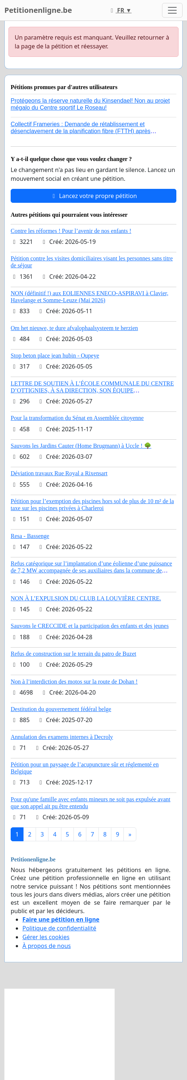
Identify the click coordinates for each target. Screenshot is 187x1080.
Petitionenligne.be (38, 10)
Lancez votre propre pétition (93, 196)
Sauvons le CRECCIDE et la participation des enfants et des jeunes (90, 626)
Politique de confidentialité (59, 928)
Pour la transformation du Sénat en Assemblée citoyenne (77, 418)
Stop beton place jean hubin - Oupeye (55, 355)
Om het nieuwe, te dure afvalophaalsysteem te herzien (74, 328)
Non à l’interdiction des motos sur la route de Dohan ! (74, 681)
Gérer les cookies (45, 937)
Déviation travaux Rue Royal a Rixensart (59, 473)
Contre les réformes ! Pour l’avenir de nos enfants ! (71, 231)
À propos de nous (46, 946)
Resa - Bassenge (30, 536)
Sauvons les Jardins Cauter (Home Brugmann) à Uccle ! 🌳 (81, 446)
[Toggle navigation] (172, 10)
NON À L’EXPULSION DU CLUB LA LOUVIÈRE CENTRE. (86, 598)
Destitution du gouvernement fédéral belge (61, 709)
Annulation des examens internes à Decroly (62, 737)
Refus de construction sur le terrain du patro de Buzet (73, 654)
